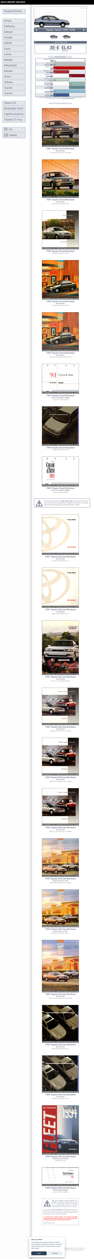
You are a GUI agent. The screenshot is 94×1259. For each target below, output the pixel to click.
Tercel (58, 29)
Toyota (49, 29)
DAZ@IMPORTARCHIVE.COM (68, 98)
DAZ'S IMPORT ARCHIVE (13, 2)
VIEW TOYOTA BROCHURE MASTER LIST (60, 103)
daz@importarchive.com (49, 1222)
